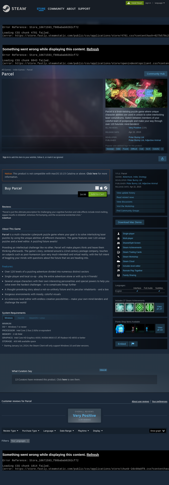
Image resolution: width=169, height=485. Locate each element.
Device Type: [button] (8, 454)
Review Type (9, 439)
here (64, 383)
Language (48, 439)
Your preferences (159, 405)
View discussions (124, 327)
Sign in (6, 161)
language (159, 3)
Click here (92, 177)
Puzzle (125, 153)
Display (96, 439)
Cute (141, 153)
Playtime (82, 439)
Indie (118, 153)
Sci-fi (148, 153)
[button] (97, 198)
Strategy (143, 302)
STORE (41, 8)
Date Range (65, 439)
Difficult (134, 153)
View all (103, 374)
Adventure (127, 302)
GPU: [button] (156, 449)
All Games (6, 73)
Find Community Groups (128, 336)
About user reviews (140, 405)
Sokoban (110, 153)
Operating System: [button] (128, 449)
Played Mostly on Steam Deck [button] (101, 449)
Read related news (125, 323)
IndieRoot (6, 222)
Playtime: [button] (77, 449)
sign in (148, 3)
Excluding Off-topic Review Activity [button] (51, 449)
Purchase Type (29, 439)
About (71, 8)
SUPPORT (84, 8)
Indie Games (19, 73)
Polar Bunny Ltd (136, 141)
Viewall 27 (159, 263)
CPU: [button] (145, 449)
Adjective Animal (153, 144)
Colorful (156, 153)
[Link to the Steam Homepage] (17, 11)
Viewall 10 (160, 284)
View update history (126, 318)
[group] (84, 452)
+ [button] (162, 153)
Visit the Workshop (125, 332)
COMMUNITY (56, 8)
